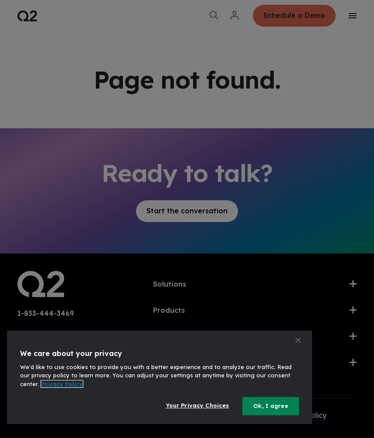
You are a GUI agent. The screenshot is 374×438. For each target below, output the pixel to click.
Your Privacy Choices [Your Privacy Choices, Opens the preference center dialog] (197, 405)
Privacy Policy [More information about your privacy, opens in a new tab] (62, 383)
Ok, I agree (270, 405)
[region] (159, 377)
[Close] (298, 340)
